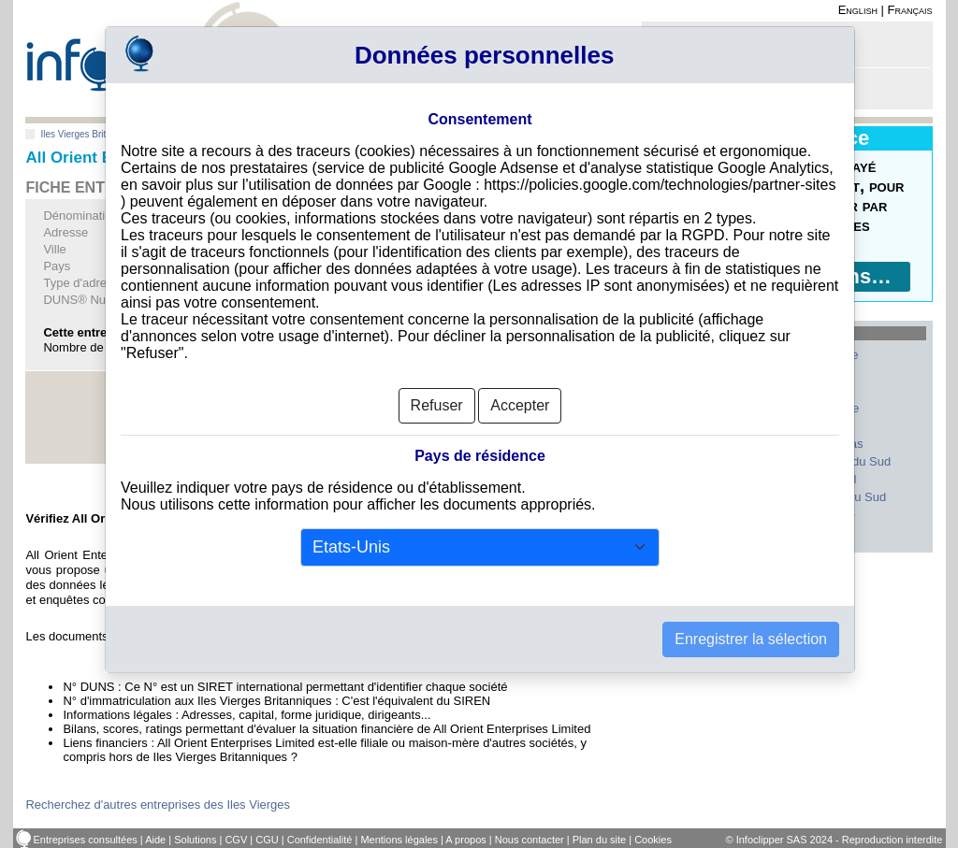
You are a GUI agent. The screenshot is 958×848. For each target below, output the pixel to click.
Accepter (519, 405)
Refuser (437, 405)
